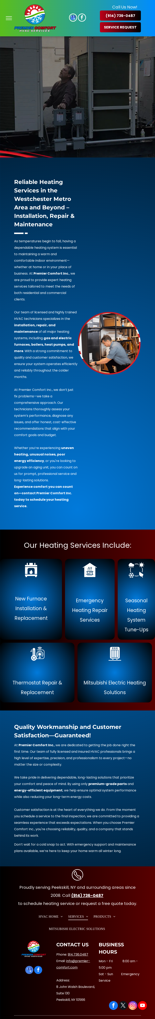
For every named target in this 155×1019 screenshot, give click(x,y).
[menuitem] (51, 916)
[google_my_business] (73, 18)
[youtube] (142, 1006)
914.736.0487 (78, 954)
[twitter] (123, 1006)
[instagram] (132, 1006)
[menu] (9, 18)
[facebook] (82, 18)
